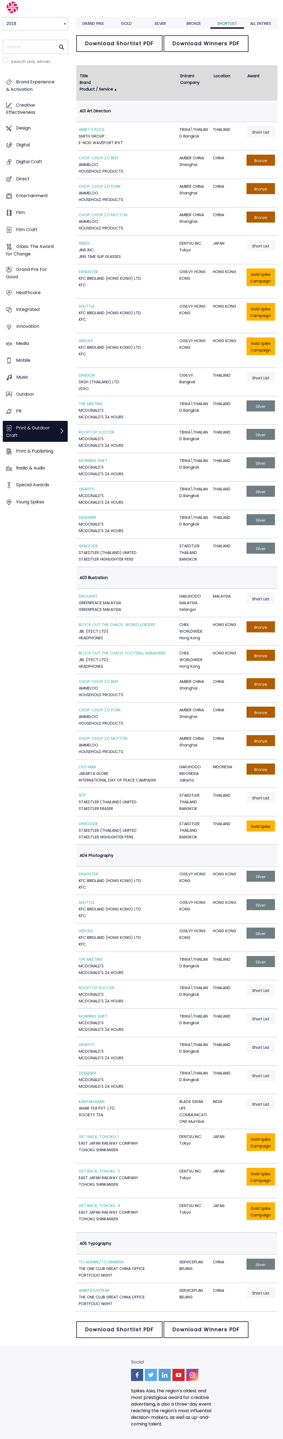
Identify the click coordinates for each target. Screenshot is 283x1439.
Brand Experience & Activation (30, 86)
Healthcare (28, 292)
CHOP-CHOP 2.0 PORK (100, 186)
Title (84, 76)
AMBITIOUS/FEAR (94, 1290)
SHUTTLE (87, 306)
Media (22, 343)
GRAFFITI (87, 489)
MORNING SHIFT (93, 460)
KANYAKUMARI (91, 1101)
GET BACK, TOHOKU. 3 (99, 1171)
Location (222, 76)
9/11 (82, 795)
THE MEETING (91, 403)
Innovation (27, 326)
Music (22, 377)
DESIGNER (87, 517)
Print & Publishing (34, 451)
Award (253, 76)
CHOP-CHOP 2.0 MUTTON (103, 215)
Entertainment (32, 196)
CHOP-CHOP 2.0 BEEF (99, 158)
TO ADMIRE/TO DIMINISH (101, 1262)
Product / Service (96, 89)
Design (23, 128)
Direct (23, 179)
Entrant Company (190, 79)
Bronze (194, 23)
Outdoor (25, 394)
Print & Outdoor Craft (28, 432)
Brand (85, 82)
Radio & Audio (30, 468)
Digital (23, 145)
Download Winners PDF (206, 43)
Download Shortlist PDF (119, 43)
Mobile (23, 360)
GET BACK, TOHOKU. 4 (99, 1205)
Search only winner (30, 61)
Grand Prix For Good (26, 273)
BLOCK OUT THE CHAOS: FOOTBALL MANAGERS (122, 653)
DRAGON (87, 375)
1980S (84, 243)
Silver (160, 23)
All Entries (260, 23)
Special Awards (32, 485)
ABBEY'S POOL (92, 129)
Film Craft (27, 229)
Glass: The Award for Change (30, 250)
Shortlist (227, 23)
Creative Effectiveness (20, 109)
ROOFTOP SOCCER (96, 432)
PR (19, 411)
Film (20, 213)
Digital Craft (29, 162)
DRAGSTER (88, 271)
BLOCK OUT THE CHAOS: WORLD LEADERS (117, 624)
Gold (126, 23)
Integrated (28, 310)
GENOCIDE (88, 546)
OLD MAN (87, 767)
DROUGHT (88, 596)
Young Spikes (30, 502)
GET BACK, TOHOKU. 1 (99, 1136)
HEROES (86, 341)
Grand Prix (93, 23)
